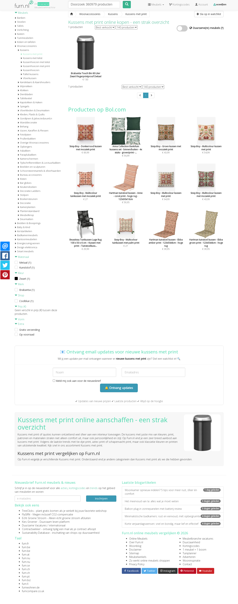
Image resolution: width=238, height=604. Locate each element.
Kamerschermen (28, 158)
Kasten (19, 34)
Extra (19, 324)
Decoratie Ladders (29, 191)
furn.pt (26, 576)
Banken (20, 17)
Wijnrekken (25, 86)
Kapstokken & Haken (30, 102)
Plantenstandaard (28, 211)
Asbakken (24, 150)
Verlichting (22, 29)
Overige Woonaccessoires (33, 142)
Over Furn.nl (136, 542)
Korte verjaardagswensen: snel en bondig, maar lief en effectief (173, 523)
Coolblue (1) (26, 301)
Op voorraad (26, 334)
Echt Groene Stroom (34, 518)
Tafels (19, 25)
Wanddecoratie (27, 122)
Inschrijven (101, 498)
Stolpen (23, 195)
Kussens (23, 50)
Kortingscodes (191, 546)
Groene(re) (43, 3)
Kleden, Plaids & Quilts (31, 114)
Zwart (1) (24, 278)
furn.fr (25, 543)
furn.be (26, 547)
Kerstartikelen (23, 231)
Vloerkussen (28, 78)
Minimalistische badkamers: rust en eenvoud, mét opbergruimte (173, 516)
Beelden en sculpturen (31, 166)
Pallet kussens (29, 74)
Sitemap (134, 553)
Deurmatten (25, 219)
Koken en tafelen (25, 42)
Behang (23, 126)
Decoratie (24, 203)
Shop (19, 295)
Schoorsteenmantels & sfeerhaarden (39, 170)
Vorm (19, 319)
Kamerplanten (26, 207)
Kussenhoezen (30, 70)
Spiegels (23, 106)
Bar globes (24, 182)
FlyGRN (26, 514)
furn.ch (26, 569)
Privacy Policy (136, 564)
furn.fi (25, 584)
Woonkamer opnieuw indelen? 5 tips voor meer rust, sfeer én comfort (173, 491)
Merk (19, 284)
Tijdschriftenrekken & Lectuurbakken (39, 162)
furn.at (25, 554)
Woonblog (135, 546)
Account (201, 4)
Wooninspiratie (191, 560)
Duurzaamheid (191, 542)
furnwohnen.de (31, 587)
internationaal (57, 525)
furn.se (26, 565)
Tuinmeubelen (24, 38)
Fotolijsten (24, 134)
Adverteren (189, 557)
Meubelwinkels (137, 557)
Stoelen (20, 21)
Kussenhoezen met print (35, 66)
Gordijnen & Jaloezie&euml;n (35, 118)
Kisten (22, 178)
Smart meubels (24, 251)
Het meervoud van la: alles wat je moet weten (173, 501)
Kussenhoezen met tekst (35, 62)
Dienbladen (25, 94)
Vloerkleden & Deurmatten (33, 110)
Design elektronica (26, 247)
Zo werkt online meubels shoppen (149, 560)
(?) (222, 28)
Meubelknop (26, 215)
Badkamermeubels (26, 235)
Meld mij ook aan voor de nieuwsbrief (77, 381)
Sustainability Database (36, 532)
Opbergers (25, 146)
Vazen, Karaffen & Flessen (33, 130)
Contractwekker (31, 529)
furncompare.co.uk (33, 591)
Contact (187, 564)
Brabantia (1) (27, 290)
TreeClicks (28, 510)
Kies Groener (29, 521)
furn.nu (26, 558)
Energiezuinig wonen (27, 243)
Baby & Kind (22, 227)
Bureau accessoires (30, 174)
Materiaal (22, 257)
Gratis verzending (29, 329)
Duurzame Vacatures (34, 525)
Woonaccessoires (26, 46)
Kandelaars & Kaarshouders (34, 82)
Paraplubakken (27, 154)
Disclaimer (135, 549)
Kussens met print (31, 54)
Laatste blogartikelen (139, 482)
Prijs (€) (20, 306)
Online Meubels (138, 538)
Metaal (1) (25, 262)
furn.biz (26, 580)
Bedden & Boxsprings (27, 223)
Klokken (23, 90)
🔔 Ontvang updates (119, 388)
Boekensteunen (28, 199)
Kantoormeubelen (26, 239)
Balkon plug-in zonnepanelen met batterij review (173, 508)
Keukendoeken (27, 187)
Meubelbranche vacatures (198, 538)
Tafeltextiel (25, 98)
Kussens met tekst (31, 58)
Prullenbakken (27, 138)
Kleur (19, 273)
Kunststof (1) (27, 267)
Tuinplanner (189, 553)
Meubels (21, 12)
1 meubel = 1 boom (194, 549)
